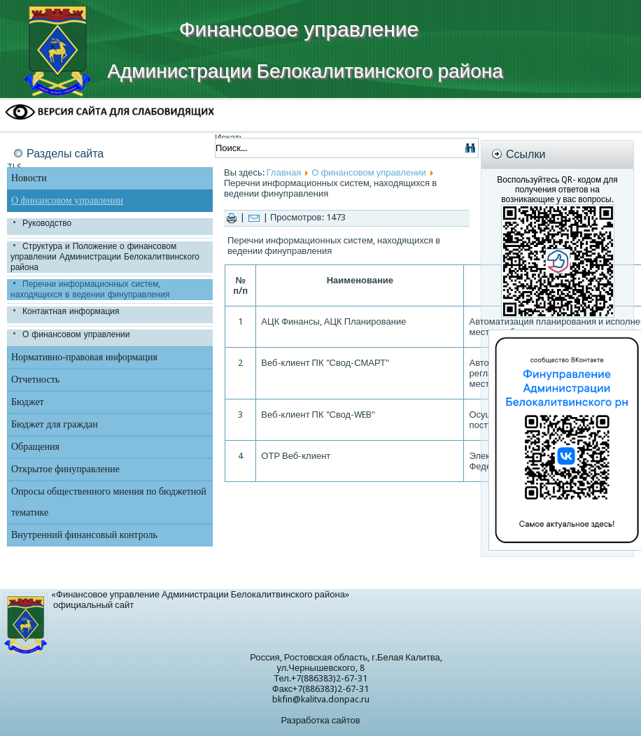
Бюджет (27, 402)
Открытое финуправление (65, 469)
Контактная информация (71, 311)
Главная (284, 172)
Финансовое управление (298, 29)
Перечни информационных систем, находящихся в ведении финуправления (89, 289)
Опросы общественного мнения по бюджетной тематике (108, 502)
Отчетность (35, 379)
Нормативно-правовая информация (84, 357)
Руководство (46, 223)
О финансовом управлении (67, 200)
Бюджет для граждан (54, 424)
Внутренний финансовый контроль (84, 535)
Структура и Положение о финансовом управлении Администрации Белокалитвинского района (104, 256)
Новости (29, 178)
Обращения (35, 446)
